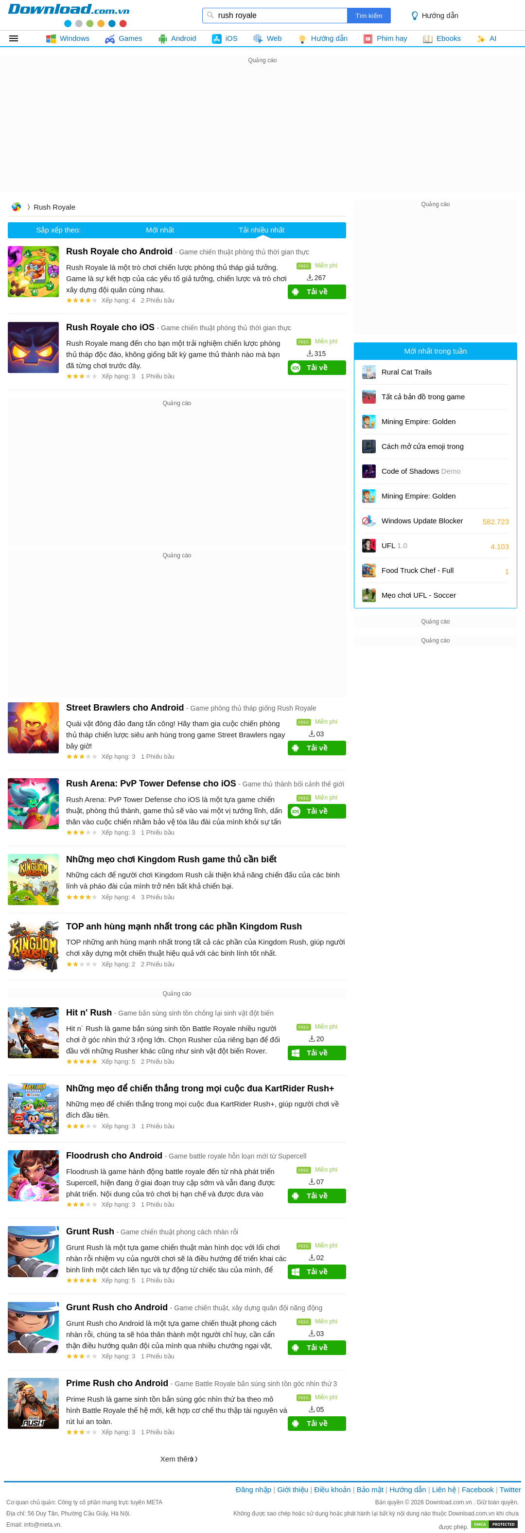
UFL (394, 545)
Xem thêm (176, 1459)
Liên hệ (444, 1489)
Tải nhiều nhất (261, 230)
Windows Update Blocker (422, 524)
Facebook (478, 1489)
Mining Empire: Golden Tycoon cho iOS (419, 424)
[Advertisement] (262, 134)
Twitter (510, 1489)
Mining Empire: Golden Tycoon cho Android (422, 499)
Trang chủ (16, 208)
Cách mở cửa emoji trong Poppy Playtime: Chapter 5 (425, 449)
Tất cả (19, 38)
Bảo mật (370, 1489)
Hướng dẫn (440, 15)
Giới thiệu (292, 1489)
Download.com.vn (449, 1502)
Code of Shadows (421, 471)
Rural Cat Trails (407, 372)
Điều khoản (332, 1489)
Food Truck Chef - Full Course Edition (418, 573)
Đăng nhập (253, 1489)
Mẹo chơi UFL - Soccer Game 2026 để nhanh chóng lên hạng (428, 598)
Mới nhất (160, 230)
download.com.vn (68, 15)
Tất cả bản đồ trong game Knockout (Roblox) (423, 400)
